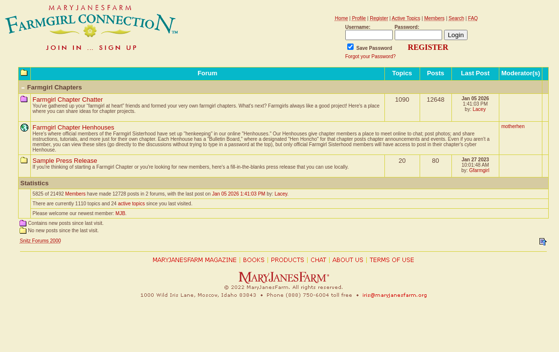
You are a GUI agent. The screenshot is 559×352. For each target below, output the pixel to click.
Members (75, 194)
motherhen (513, 126)
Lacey (479, 109)
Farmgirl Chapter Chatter (68, 99)
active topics (131, 203)
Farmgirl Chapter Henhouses (73, 127)
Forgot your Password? (370, 56)
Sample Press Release (65, 160)
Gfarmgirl (479, 170)
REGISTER (428, 47)
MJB (120, 213)
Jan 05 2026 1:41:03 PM (238, 194)
